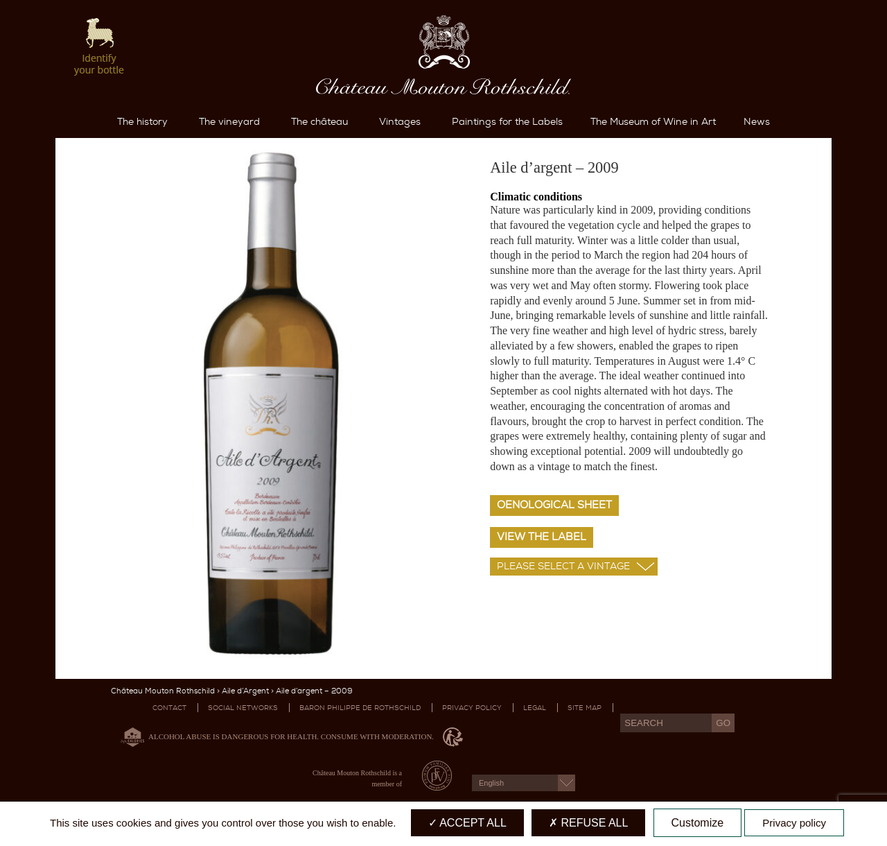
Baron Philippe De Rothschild (360, 707)
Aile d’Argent (245, 691)
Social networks (243, 707)
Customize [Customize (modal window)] (697, 823)
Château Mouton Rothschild (163, 691)
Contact (169, 707)
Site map (584, 707)
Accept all (467, 823)
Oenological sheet (554, 505)
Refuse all (588, 823)
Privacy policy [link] (794, 823)
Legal (534, 707)
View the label (541, 537)
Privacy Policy (472, 707)
